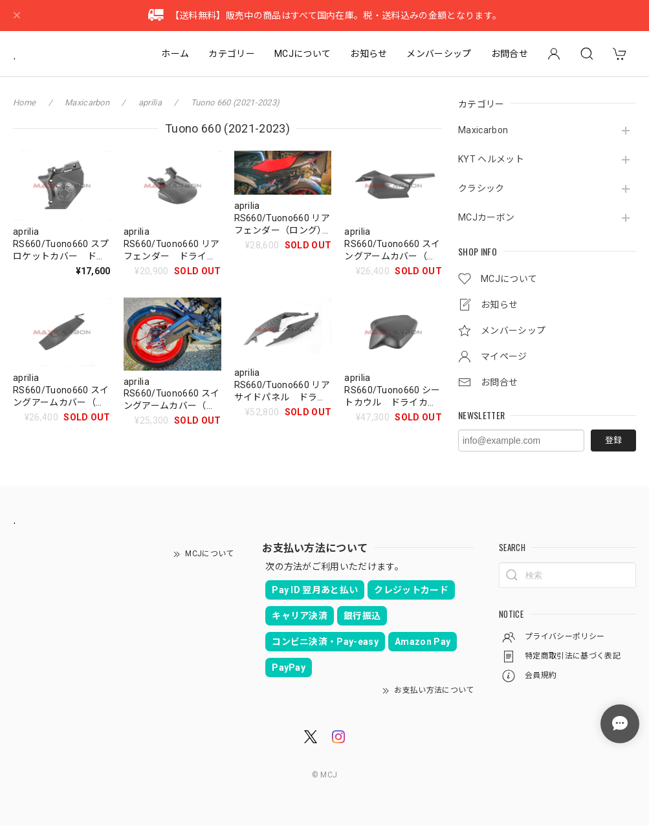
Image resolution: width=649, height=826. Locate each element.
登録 (613, 440)
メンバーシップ (438, 54)
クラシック (481, 188)
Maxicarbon (483, 130)
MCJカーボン (486, 217)
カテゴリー (231, 54)
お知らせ (368, 54)
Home (24, 102)
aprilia (150, 102)
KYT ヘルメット (491, 159)
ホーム (175, 54)
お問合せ (509, 54)
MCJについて (302, 54)
